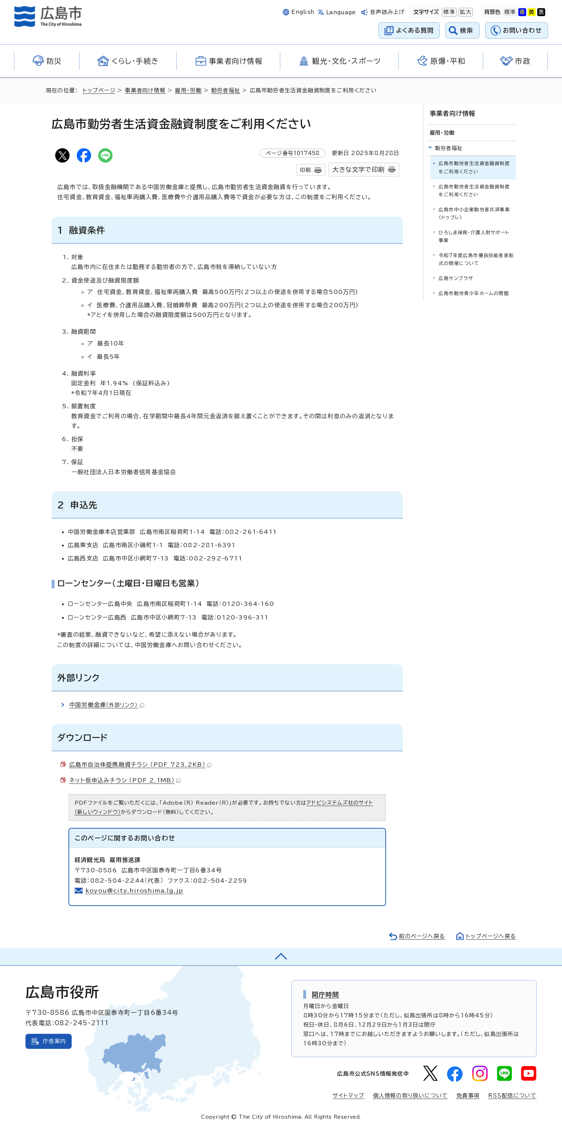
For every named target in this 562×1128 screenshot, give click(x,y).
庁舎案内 (54, 1041)
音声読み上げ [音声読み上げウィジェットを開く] (387, 12)
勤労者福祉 (225, 90)
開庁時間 (325, 994)
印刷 (305, 170)
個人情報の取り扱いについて (410, 1095)
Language (341, 12)
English (302, 12)
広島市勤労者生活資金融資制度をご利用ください (474, 190)
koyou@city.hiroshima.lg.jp (134, 890)
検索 (466, 30)
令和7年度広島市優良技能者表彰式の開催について (476, 259)
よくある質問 (415, 30)
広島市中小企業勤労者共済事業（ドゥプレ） (474, 213)
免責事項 (468, 1095)
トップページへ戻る (491, 936)
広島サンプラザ (456, 278)
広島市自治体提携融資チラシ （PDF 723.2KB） (140, 764)
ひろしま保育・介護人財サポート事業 (474, 236)
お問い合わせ (522, 30)
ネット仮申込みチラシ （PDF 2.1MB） (125, 780)
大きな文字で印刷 (358, 170)
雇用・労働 (188, 90)
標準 (448, 12)
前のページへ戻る (422, 936)
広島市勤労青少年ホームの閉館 (474, 293)
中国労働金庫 (106, 705)
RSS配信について (512, 1095)
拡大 (464, 12)
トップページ (99, 90)
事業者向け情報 (145, 90)
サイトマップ (348, 1095)
